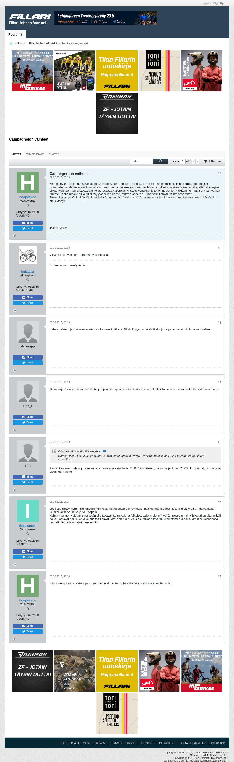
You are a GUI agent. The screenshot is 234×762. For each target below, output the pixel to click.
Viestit (16, 154)
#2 (219, 248)
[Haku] (149, 161)
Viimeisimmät (35, 154)
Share (28, 223)
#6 (219, 502)
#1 (219, 173)
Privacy (99, 743)
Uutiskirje (147, 743)
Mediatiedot (167, 743)
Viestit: (20, 215)
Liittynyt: (21, 212)
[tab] (16, 154)
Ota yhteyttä (80, 743)
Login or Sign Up (214, 3)
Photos (54, 154)
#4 (219, 382)
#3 (219, 322)
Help (63, 743)
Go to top (218, 743)
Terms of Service (122, 743)
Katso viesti (104, 451)
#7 (219, 576)
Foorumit (15, 34)
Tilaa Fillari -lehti (193, 743)
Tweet (27, 228)
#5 (219, 442)
